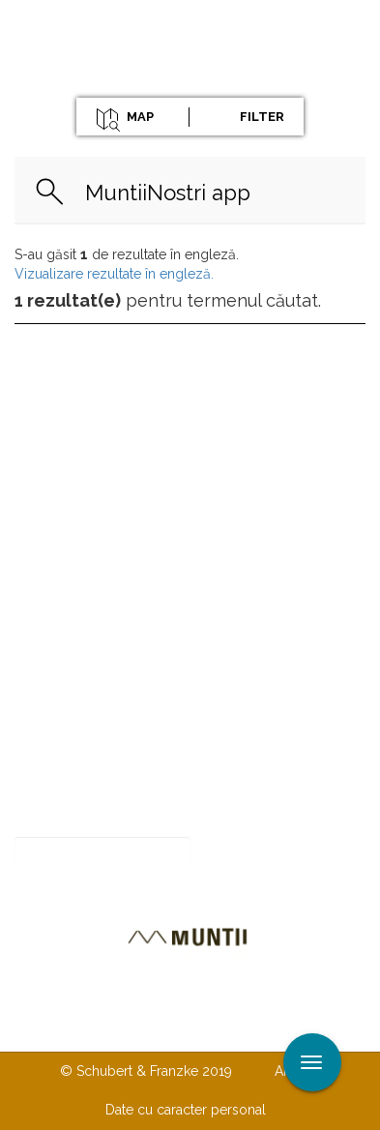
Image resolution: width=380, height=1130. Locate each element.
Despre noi (249, 992)
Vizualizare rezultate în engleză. (114, 274)
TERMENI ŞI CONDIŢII (185, 1031)
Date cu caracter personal (185, 1109)
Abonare (254, 854)
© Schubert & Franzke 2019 (146, 1071)
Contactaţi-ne (130, 992)
